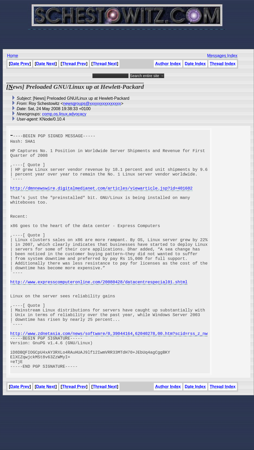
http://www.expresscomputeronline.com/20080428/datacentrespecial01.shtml (99, 314)
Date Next (45, 63)
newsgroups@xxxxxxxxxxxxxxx (92, 103)
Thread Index (223, 63)
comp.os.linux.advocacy (64, 114)
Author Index (168, 63)
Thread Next (105, 63)
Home (12, 55)
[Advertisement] (127, 36)
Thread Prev (74, 63)
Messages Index (222, 55)
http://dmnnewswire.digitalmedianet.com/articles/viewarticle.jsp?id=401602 (101, 199)
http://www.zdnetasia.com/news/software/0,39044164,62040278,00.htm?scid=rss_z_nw (108, 377)
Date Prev (19, 63)
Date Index (195, 63)
